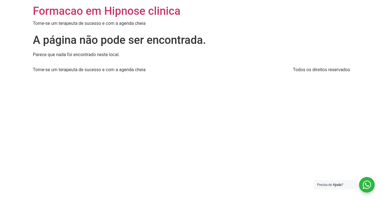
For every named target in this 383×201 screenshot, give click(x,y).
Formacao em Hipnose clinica (106, 11)
